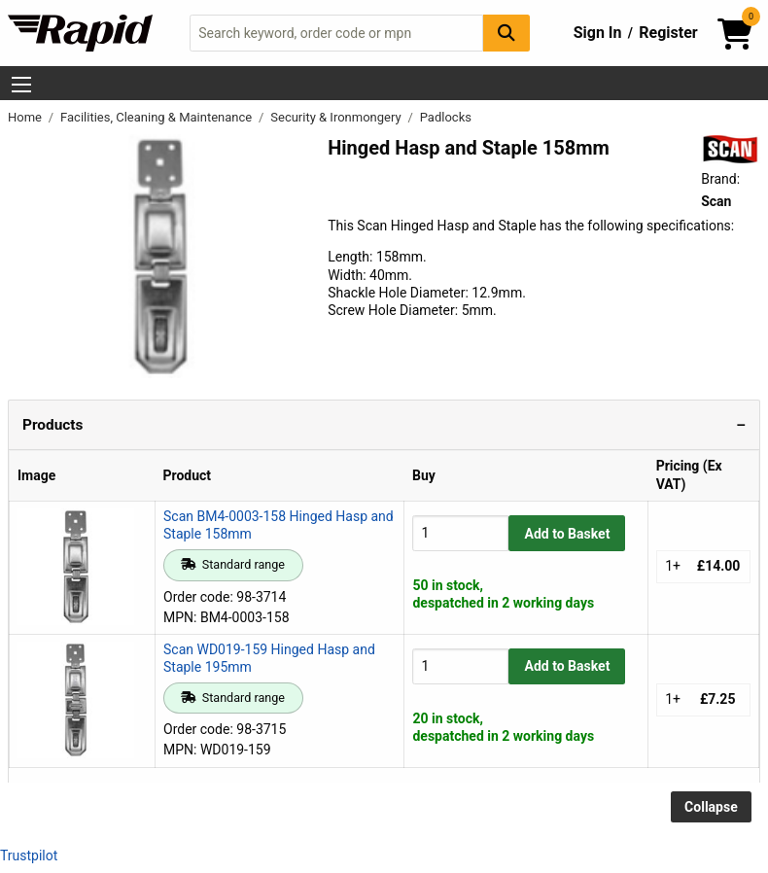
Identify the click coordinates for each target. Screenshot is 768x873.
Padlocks (445, 117)
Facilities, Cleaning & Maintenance (157, 117)
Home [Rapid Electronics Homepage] (26, 117)
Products (52, 425)
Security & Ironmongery (337, 117)
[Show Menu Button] (21, 84)
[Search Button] (506, 33)
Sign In (598, 32)
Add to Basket (568, 533)
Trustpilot (28, 855)
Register (668, 32)
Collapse (711, 807)
